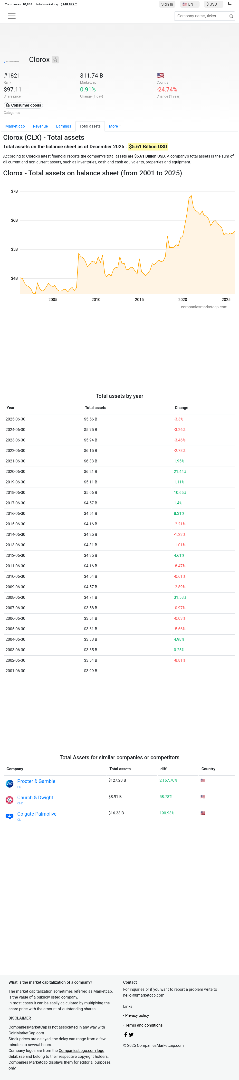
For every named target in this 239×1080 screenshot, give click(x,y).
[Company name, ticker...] (204, 16)
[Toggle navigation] (11, 16)
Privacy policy (137, 1015)
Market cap (15, 126)
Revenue (40, 126)
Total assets (90, 126)
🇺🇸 (188, 4)
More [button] (113, 126)
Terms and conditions (144, 1025)
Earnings (63, 126)
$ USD (212, 4)
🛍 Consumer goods (23, 105)
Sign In (167, 4)
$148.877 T (69, 4)
